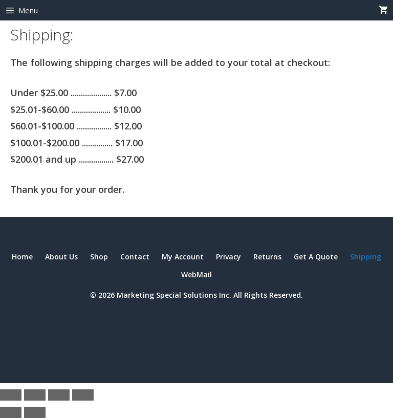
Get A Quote (316, 256)
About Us (61, 256)
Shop (99, 256)
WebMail (196, 274)
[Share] (59, 395)
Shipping (365, 256)
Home (22, 256)
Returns (267, 256)
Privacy (228, 256)
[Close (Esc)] (83, 395)
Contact (134, 256)
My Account (183, 256)
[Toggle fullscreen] (35, 395)
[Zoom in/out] (10, 395)
